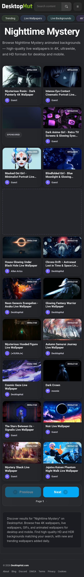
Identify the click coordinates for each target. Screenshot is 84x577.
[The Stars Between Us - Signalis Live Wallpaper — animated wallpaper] (22, 420)
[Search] (66, 6)
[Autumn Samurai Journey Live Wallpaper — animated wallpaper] (62, 338)
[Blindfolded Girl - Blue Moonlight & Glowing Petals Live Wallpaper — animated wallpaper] (62, 167)
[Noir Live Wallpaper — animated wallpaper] (62, 420)
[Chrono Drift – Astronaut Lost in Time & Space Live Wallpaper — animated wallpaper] (62, 256)
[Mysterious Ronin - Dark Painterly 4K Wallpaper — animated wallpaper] (22, 85)
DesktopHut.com (20, 565)
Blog (14, 571)
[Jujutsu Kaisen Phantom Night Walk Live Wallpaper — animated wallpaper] (62, 461)
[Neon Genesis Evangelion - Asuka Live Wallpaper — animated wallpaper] (22, 297)
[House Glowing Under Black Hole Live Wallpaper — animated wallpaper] (22, 256)
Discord (23, 571)
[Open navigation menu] (77, 6)
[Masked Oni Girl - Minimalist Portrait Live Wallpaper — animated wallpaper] (22, 167)
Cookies (62, 571)
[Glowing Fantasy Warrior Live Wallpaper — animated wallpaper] (62, 297)
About (6, 571)
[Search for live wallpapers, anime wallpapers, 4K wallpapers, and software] (47, 6)
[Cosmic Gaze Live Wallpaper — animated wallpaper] (22, 379)
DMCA (32, 571)
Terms (42, 571)
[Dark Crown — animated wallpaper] (62, 379)
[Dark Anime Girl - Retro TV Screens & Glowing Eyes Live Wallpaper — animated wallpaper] (62, 126)
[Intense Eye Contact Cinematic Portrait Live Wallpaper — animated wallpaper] (62, 85)
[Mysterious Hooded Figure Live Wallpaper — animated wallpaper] (22, 338)
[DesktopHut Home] (17, 7)
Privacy (51, 571)
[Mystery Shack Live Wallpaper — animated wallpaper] (22, 461)
